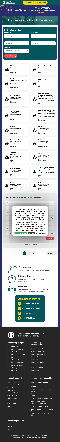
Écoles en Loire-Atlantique (38, 362)
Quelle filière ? (35, 32)
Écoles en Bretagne (12, 370)
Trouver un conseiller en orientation (35, 2)
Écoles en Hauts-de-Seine (38, 373)
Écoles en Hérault (35, 359)
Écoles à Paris (11, 382)
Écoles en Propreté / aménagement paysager (40, 385)
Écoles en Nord (35, 365)
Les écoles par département (37, 344)
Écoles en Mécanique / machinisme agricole (41, 390)
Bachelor (9, 426)
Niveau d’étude (35, 40)
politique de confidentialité (31, 244)
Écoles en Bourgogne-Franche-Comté (17, 368)
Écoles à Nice (10, 406)
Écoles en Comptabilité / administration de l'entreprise (42, 410)
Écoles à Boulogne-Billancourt (15, 385)
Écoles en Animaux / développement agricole (41, 395)
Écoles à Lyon (10, 387)
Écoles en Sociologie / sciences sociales (42, 406)
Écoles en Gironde (36, 357)
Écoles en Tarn (35, 370)
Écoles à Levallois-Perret (13, 393)
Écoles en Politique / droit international (41, 398)
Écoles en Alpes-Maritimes (38, 349)
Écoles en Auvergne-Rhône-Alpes (16, 349)
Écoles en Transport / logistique (39, 382)
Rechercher (11, 56)
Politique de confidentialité (39, 437)
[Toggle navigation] (56, 2)
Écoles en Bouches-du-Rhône (39, 351)
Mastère (9, 429)
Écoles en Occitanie (12, 357)
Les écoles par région (16, 343)
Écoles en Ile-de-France (13, 346)
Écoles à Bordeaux (12, 398)
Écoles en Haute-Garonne (38, 354)
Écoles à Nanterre (11, 403)
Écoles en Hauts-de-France (14, 352)
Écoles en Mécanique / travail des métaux (40, 414)
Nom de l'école (8, 32)
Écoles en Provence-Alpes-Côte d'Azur (17, 354)
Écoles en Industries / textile (38, 404)
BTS (8, 424)
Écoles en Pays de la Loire (14, 360)
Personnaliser (31, 233)
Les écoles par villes (15, 378)
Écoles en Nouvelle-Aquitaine (15, 365)
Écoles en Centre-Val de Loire (15, 362)
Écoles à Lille (10, 390)
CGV (20, 437)
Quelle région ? (8, 40)
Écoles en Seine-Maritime (38, 367)
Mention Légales (26, 437)
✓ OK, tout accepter (20, 233)
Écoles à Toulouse (12, 395)
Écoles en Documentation (38, 401)
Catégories (7, 47)
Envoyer (50, 238)
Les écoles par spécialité (41, 378)
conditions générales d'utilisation (42, 243)
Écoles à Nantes (11, 401)
